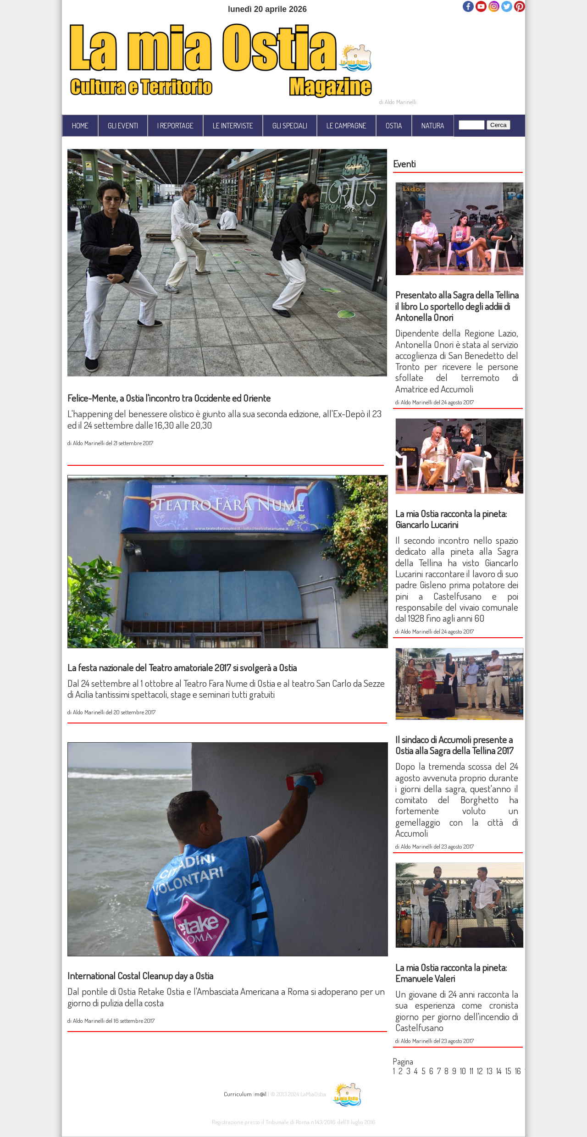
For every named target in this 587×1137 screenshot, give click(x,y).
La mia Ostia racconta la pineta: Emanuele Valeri (451, 972)
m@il (260, 1093)
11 (471, 1071)
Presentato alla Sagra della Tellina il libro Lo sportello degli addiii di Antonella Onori (457, 305)
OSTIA (394, 125)
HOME (80, 125)
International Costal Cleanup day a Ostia (140, 975)
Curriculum (238, 1093)
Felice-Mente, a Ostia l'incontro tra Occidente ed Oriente (169, 398)
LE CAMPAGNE (346, 125)
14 (499, 1071)
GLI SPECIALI (289, 125)
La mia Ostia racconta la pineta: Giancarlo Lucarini (451, 518)
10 (463, 1071)
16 (518, 1071)
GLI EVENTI (123, 125)
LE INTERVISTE (233, 125)
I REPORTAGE (175, 125)
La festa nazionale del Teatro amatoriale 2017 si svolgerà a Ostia (182, 667)
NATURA (432, 125)
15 (508, 1071)
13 (490, 1071)
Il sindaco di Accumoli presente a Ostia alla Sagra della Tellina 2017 (454, 744)
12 (480, 1071)
